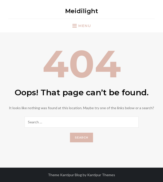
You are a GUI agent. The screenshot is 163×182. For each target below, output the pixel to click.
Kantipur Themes (101, 175)
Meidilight (81, 11)
